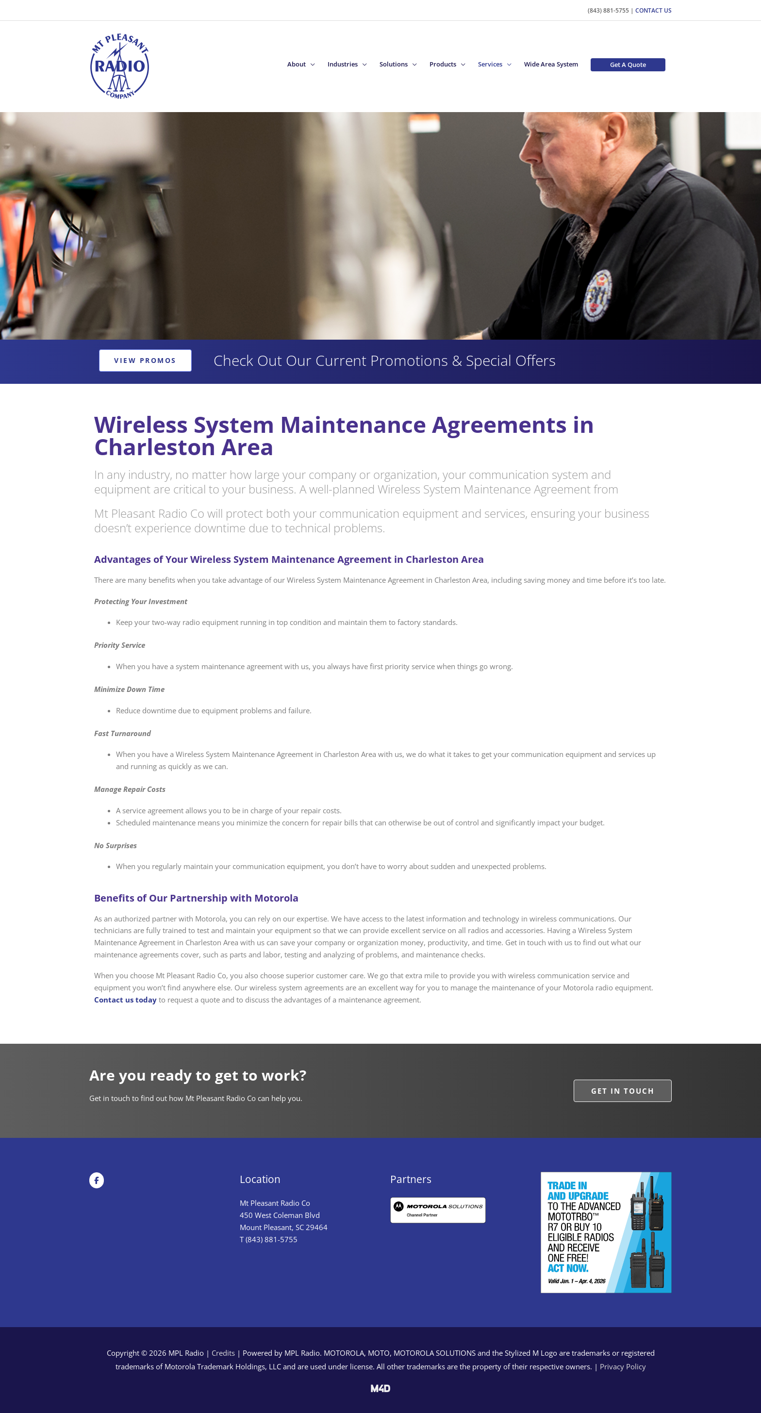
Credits (223, 1352)
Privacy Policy (623, 1366)
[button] (301, 64)
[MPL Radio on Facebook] (96, 1179)
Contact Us (653, 9)
